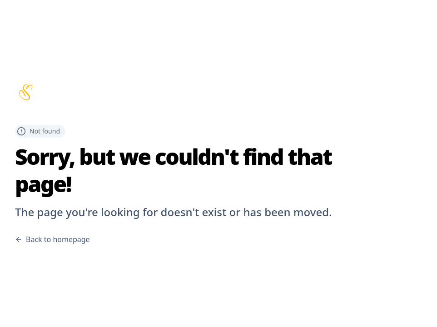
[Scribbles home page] (218, 92)
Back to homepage (52, 239)
